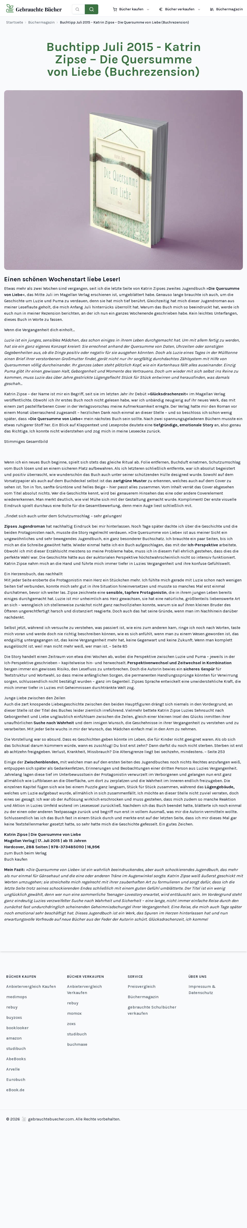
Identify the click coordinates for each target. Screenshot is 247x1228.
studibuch (16, 1048)
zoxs (71, 1023)
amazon (14, 1038)
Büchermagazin (41, 22)
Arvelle (13, 1069)
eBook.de (15, 1089)
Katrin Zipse (15, 393)
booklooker (17, 1027)
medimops (16, 996)
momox (74, 1013)
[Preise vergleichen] (91, 9)
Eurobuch (15, 1079)
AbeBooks (16, 1058)
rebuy (12, 1007)
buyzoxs (14, 1017)
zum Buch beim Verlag (25, 853)
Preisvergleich (141, 986)
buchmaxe (77, 1044)
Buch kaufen (15, 859)
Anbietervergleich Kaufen (31, 986)
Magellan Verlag (75, 294)
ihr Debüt (137, 393)
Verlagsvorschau (94, 406)
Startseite (14, 22)
